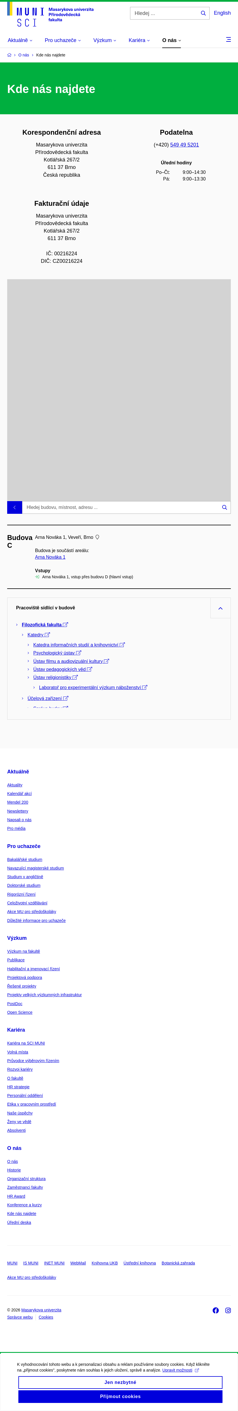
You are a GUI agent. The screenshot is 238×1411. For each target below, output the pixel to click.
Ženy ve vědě (19, 1121)
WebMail (78, 1263)
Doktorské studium (23, 885)
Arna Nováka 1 (50, 557)
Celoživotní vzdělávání (27, 903)
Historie (14, 1170)
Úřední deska (19, 1222)
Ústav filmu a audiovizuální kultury (71, 661)
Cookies (46, 1317)
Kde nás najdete (21, 1213)
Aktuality (14, 785)
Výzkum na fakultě (23, 951)
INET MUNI (54, 1263)
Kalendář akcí (19, 793)
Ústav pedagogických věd (62, 669)
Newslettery (17, 811)
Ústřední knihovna (139, 1263)
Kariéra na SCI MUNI (26, 1043)
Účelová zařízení (48, 698)
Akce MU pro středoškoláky (31, 911)
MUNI (12, 1263)
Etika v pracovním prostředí (31, 1104)
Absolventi (16, 1130)
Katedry (39, 634)
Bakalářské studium (24, 859)
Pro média (16, 828)
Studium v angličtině (25, 876)
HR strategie (18, 1087)
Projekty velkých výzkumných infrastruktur (44, 994)
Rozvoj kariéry (20, 1069)
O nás (14, 1148)
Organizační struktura (26, 1178)
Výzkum (17, 938)
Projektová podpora (24, 977)
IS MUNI (30, 1263)
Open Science (19, 1012)
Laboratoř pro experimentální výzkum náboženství (93, 687)
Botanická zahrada (178, 1263)
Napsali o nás (19, 819)
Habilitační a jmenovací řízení (33, 969)
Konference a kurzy (24, 1205)
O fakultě (15, 1078)
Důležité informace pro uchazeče (36, 920)
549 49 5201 (184, 145)
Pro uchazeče (23, 846)
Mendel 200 (17, 802)
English (222, 13)
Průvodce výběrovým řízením (33, 1060)
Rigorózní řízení (21, 894)
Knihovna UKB (105, 1263)
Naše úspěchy (20, 1113)
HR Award (16, 1196)
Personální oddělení (25, 1095)
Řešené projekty (21, 986)
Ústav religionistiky (55, 677)
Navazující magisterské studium (35, 868)
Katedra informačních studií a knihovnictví (79, 644)
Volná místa (17, 1052)
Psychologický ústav (57, 653)
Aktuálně (18, 772)
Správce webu (20, 1317)
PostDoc (14, 1003)
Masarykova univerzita (41, 1310)
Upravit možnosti (180, 1377)
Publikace (16, 960)
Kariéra (16, 1030)
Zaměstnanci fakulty (25, 1187)
